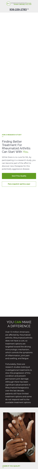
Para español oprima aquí (19, 135)
